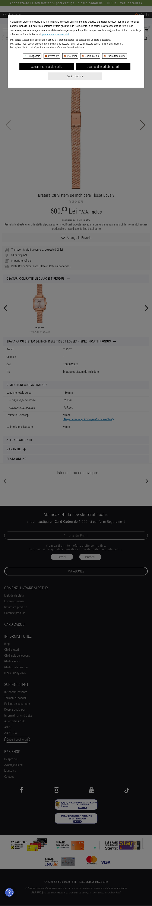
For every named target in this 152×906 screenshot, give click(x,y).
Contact (15, 14)
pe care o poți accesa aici (55, 74)
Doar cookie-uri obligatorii (103, 107)
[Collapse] (5, 29)
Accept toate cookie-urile (46, 107)
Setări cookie (75, 116)
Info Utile (142, 14)
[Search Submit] (144, 38)
